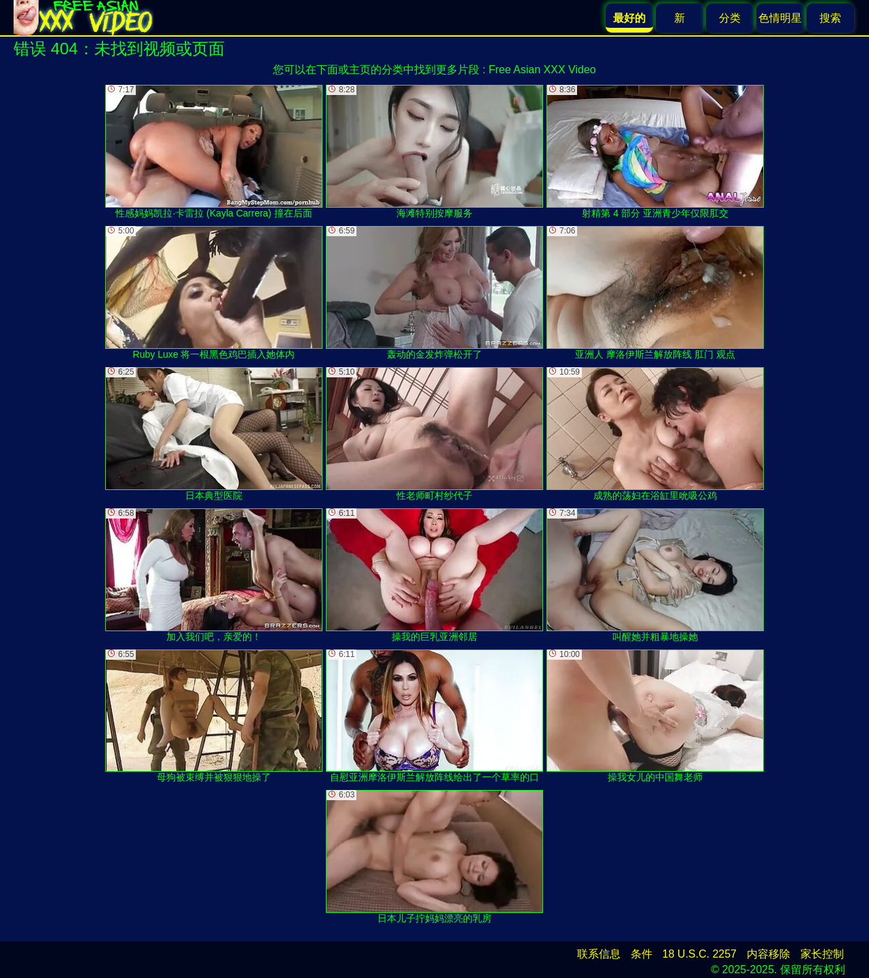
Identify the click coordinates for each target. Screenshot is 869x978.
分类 (730, 18)
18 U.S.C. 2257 (700, 954)
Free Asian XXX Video (542, 69)
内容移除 (768, 954)
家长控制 (822, 954)
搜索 (830, 18)
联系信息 (599, 954)
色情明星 (780, 18)
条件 (641, 954)
